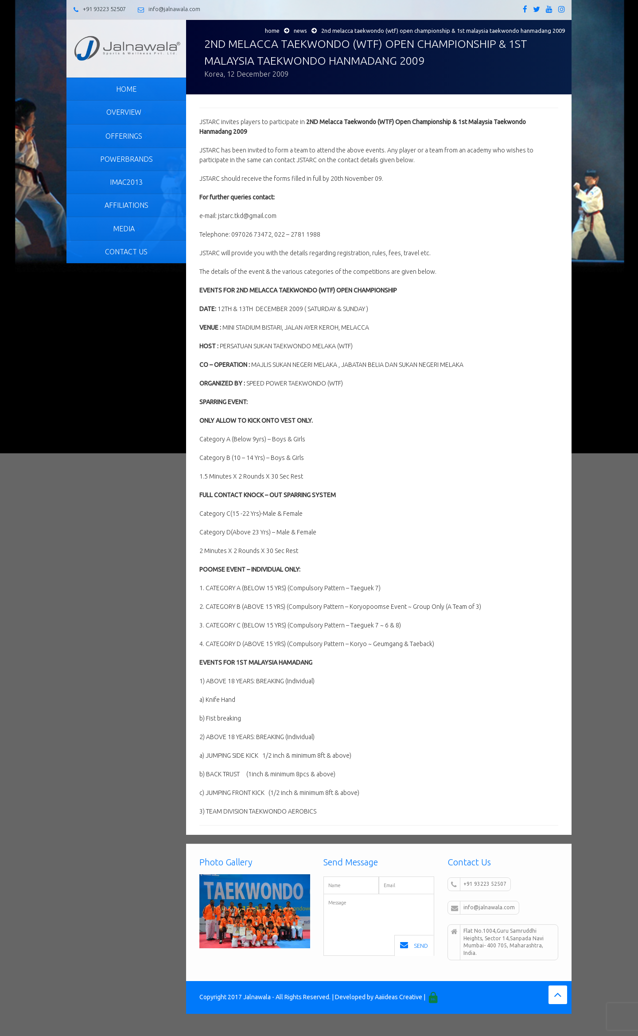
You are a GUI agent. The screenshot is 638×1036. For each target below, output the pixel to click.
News (300, 30)
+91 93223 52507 (104, 9)
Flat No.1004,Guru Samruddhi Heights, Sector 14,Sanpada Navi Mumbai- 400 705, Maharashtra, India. (497, 942)
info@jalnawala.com (174, 9)
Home (272, 30)
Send (414, 945)
